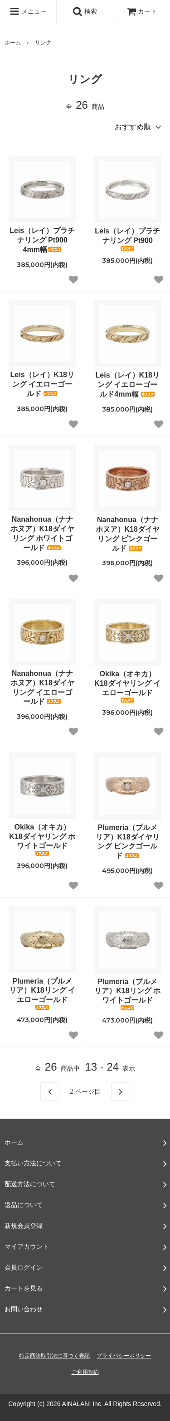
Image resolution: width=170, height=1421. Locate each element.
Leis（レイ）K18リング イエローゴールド (42, 384)
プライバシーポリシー (124, 1356)
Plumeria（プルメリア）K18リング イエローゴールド (42, 993)
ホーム (13, 42)
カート (141, 11)
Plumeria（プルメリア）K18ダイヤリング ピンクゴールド (128, 841)
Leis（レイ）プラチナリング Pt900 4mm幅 (42, 240)
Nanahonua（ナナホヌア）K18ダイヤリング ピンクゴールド (128, 534)
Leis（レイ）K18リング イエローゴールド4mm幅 (128, 384)
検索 (85, 11)
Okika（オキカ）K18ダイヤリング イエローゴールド (127, 686)
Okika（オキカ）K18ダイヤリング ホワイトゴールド (42, 839)
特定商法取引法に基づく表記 (54, 1356)
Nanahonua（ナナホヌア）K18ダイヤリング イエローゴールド (42, 687)
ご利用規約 (85, 1372)
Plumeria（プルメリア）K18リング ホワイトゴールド (127, 994)
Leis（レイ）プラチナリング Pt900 (127, 239)
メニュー (28, 11)
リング (43, 42)
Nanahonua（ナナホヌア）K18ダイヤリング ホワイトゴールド (42, 533)
